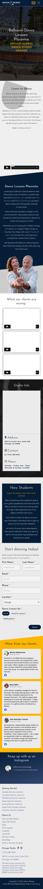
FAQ (4, 825)
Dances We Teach (10, 819)
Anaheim (5, 865)
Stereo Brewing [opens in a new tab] (22, 201)
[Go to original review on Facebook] (21, 675)
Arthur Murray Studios (12, 843)
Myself (5, 613)
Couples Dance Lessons (13, 795)
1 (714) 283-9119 (12, 455)
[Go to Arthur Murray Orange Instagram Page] (21, 848)
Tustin (20, 867)
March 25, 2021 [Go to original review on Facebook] (14, 654)
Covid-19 (6, 834)
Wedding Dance (9, 619)
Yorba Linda (14, 870)
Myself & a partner (18, 613)
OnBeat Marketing (32, 884)
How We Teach (9, 822)
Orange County (13, 872)
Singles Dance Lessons (12, 792)
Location (6, 597)
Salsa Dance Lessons (11, 801)
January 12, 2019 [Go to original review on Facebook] (15, 721)
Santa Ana (13, 867)
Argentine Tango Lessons (14, 807)
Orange (11, 863)
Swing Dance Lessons (12, 804)
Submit (34, 627)
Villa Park (5, 870)
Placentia (5, 867)
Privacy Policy (8, 837)
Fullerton (22, 865)
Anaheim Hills (19, 863)
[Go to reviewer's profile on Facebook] (6, 653)
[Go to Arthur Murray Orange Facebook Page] (18, 848)
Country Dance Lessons (13, 810)
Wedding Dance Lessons (13, 798)
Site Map (6, 840)
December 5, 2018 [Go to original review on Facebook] (15, 687)
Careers (5, 831)
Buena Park (14, 865)
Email (5, 574)
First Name (8, 562)
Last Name (28, 562)
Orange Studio (9, 848)
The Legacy (7, 828)
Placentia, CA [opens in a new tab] (17, 198)
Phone (5, 585)
